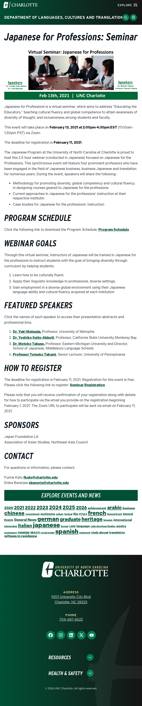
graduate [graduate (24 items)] (70, 519)
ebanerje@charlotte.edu (49, 483)
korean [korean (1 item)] (64, 526)
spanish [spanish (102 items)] (66, 531)
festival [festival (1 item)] (68, 514)
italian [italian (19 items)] (25, 525)
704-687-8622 (71, 619)
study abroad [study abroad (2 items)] (99, 532)
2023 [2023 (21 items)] (42, 507)
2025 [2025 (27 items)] (69, 507)
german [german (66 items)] (48, 518)
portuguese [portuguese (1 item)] (10, 532)
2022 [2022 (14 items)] (30, 507)
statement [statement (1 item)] (84, 532)
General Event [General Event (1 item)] (114, 514)
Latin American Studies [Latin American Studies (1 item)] (103, 526)
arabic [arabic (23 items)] (114, 507)
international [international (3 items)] (122, 520)
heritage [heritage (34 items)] (92, 519)
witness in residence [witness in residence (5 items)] (20, 536)
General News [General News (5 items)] (25, 520)
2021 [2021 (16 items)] (19, 507)
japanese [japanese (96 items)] (46, 525)
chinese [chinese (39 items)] (14, 513)
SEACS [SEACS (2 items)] (35, 532)
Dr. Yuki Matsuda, (27, 332)
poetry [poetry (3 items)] (121, 526)
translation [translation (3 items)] (117, 532)
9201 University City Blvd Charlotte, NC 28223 (71, 599)
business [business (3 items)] (129, 508)
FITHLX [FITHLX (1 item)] (83, 514)
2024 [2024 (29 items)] (55, 507)
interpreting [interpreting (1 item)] (10, 526)
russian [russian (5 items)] (23, 532)
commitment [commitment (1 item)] (32, 514)
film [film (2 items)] (75, 514)
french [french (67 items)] (97, 512)
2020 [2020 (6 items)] (8, 508)
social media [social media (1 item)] (47, 532)
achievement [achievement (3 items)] (97, 508)
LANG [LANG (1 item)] (72, 526)
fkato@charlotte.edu (40, 477)
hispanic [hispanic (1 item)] (108, 520)
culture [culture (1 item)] (59, 514)
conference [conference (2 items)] (47, 514)
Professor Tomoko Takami (34, 354)
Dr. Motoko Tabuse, (29, 344)
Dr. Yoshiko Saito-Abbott (33, 338)
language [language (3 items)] (83, 526)
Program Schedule (113, 230)
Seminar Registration (87, 385)
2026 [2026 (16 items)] (81, 507)
